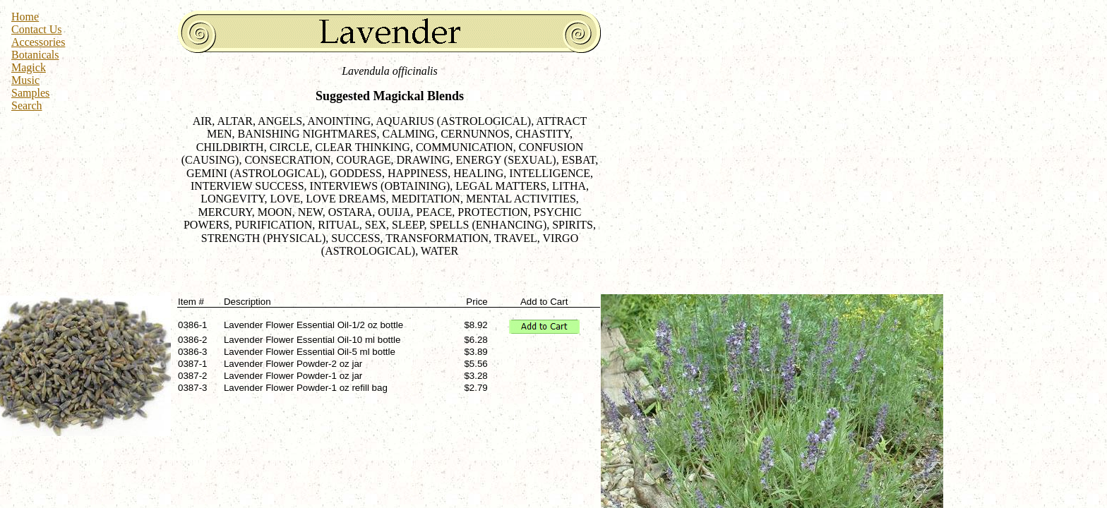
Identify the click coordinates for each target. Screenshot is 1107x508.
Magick (28, 67)
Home (25, 17)
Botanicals (35, 55)
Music (25, 80)
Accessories (38, 42)
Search (26, 105)
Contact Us (36, 29)
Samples (30, 93)
